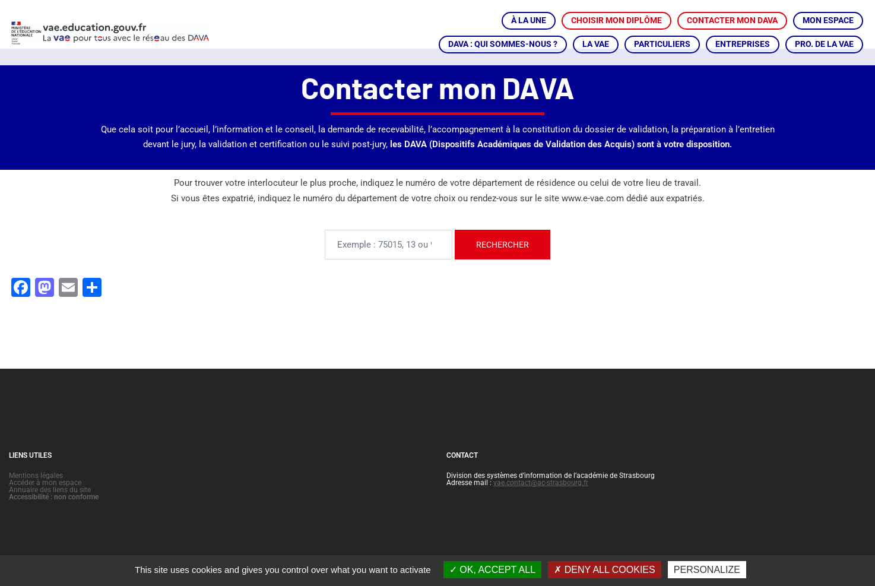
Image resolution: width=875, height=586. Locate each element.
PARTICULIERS (662, 44)
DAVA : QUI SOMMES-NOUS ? (502, 44)
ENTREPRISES (742, 44)
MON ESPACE (828, 20)
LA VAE (595, 44)
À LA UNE (528, 20)
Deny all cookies (604, 570)
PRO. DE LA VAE (824, 44)
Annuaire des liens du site (50, 506)
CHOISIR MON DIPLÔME (616, 20)
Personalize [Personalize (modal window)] (707, 570)
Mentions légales (36, 491)
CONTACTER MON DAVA (732, 20)
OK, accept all (492, 570)
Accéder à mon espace (45, 499)
